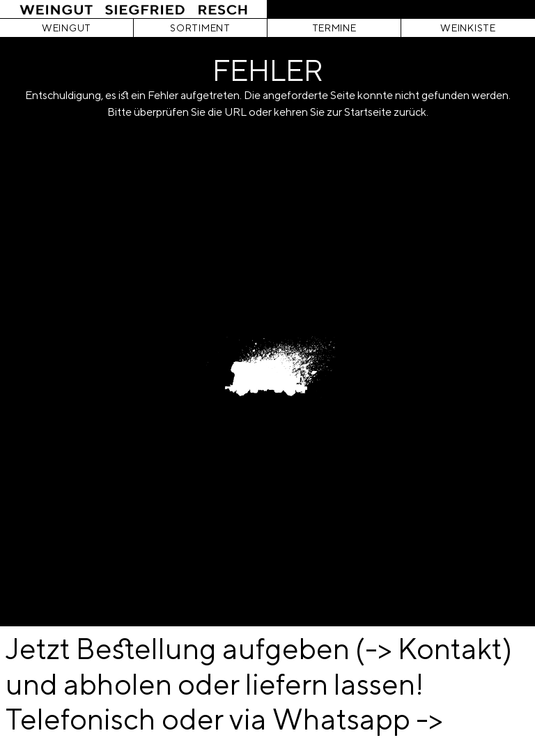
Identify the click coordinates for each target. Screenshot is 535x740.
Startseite (367, 112)
